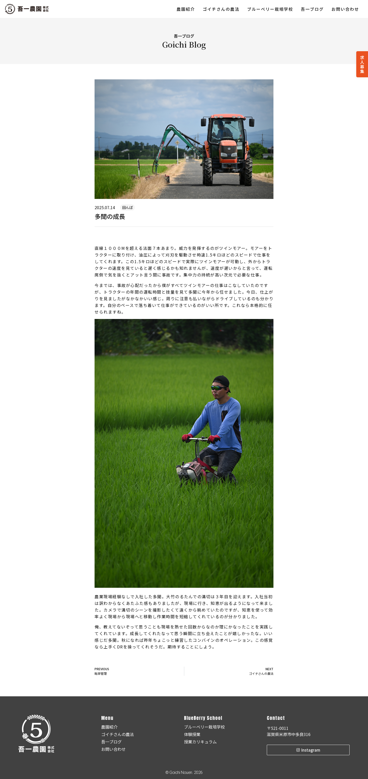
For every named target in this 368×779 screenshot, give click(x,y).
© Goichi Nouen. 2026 (184, 772)
